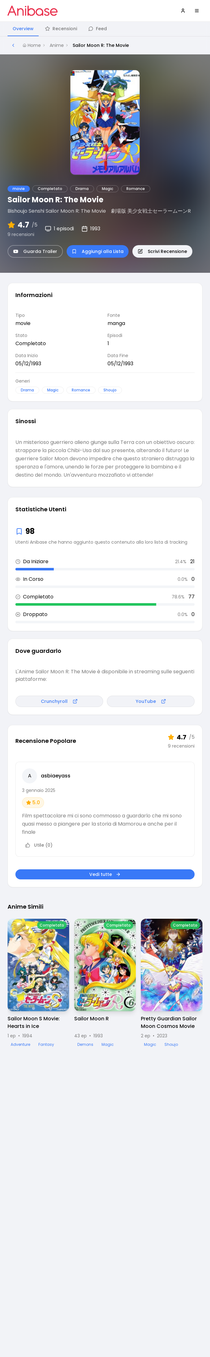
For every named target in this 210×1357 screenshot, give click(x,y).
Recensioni (61, 28)
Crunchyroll (59, 701)
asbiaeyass (55, 775)
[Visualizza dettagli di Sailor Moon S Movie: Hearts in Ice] (38, 983)
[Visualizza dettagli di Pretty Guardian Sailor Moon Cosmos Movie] (171, 983)
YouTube (151, 701)
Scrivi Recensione (162, 251)
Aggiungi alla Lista (98, 251)
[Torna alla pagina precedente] (13, 45)
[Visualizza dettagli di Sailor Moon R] (105, 983)
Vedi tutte (105, 874)
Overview (23, 28)
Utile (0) (38, 845)
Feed (97, 28)
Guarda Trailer (35, 251)
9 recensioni (21, 234)
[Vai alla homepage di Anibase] (33, 11)
